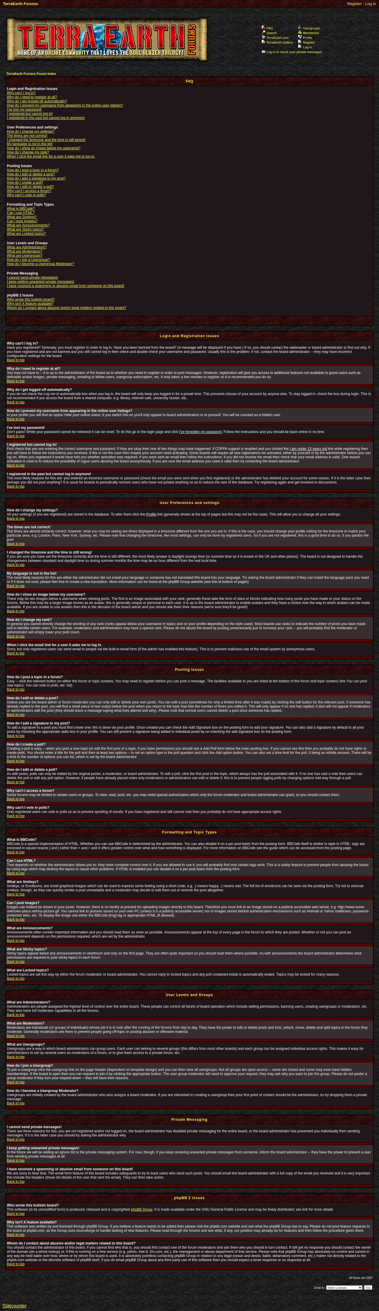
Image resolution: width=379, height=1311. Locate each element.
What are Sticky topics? (25, 229)
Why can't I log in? (21, 93)
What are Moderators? (24, 251)
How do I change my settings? (30, 131)
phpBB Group (141, 1209)
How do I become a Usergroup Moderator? (40, 264)
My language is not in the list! (30, 144)
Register (354, 3)
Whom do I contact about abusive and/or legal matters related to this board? (66, 308)
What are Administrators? (27, 247)
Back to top (16, 360)
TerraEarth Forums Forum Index (31, 73)
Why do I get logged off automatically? (37, 101)
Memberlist (308, 33)
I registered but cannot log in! (30, 114)
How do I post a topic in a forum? (33, 170)
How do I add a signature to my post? (36, 178)
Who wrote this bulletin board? (30, 299)
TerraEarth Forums (20, 3)
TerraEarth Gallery (277, 42)
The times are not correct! (27, 136)
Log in (370, 3)
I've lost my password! (24, 109)
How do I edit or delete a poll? (30, 187)
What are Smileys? (22, 217)
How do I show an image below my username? (44, 148)
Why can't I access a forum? (29, 191)
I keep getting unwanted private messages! (40, 282)
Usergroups (309, 28)
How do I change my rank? (28, 152)
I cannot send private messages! (32, 277)
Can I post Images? (22, 221)
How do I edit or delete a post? (31, 174)
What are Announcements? (28, 225)
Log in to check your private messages (291, 52)
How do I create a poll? (25, 182)
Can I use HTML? (21, 213)
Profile (305, 37)
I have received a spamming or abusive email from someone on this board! (65, 286)
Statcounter (14, 1305)
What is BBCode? (21, 209)
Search (269, 33)
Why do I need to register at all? (32, 97)
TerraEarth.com (275, 37)
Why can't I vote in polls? (26, 195)
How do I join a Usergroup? (28, 260)
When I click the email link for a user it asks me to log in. (51, 156)
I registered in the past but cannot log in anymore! (46, 118)
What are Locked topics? (26, 234)
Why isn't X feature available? (30, 304)
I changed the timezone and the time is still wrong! (46, 140)
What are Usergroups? (25, 255)
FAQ (267, 28)
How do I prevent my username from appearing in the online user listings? (65, 105)
